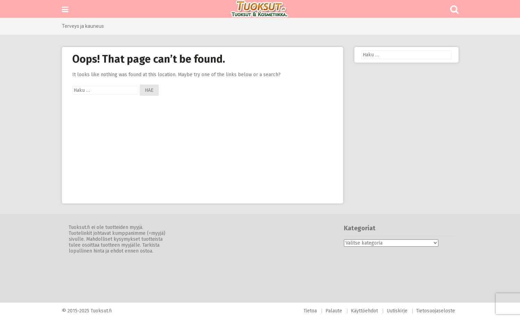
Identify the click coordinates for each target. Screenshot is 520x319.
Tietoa (310, 311)
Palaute (333, 311)
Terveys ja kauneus (83, 26)
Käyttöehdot (364, 311)
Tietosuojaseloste (435, 311)
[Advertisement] (202, 155)
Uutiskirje (397, 311)
